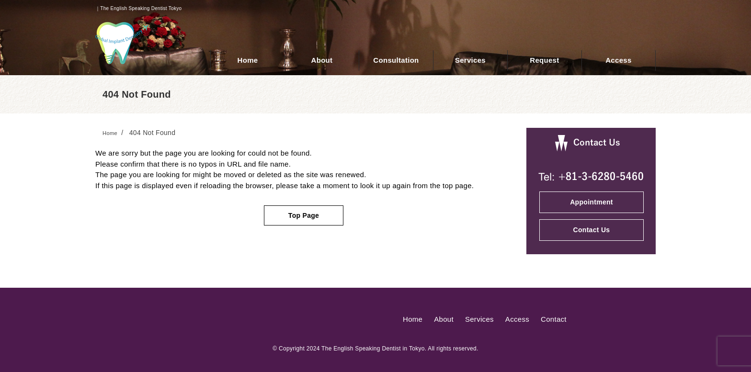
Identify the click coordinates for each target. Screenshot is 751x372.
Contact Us (591, 230)
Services (479, 319)
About (444, 319)
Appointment (591, 202)
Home (412, 319)
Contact (554, 319)
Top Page (303, 215)
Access (517, 319)
